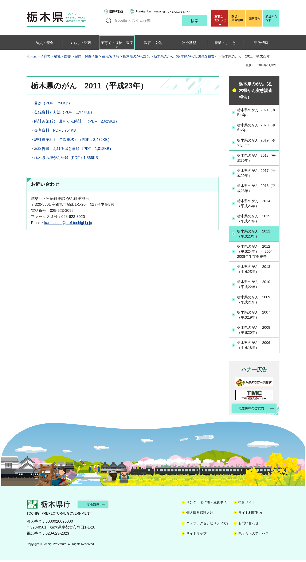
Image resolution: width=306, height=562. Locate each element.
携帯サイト (246, 504)
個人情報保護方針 (199, 514)
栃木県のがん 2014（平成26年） (255, 204)
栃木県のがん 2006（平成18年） (255, 346)
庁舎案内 (95, 506)
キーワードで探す (108, 20)
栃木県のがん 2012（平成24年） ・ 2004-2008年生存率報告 (257, 252)
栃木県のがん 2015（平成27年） (255, 219)
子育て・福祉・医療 (55, 56)
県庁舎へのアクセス (253, 535)
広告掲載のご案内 (250, 410)
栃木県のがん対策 (136, 56)
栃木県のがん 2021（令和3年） (254, 112)
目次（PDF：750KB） (53, 103)
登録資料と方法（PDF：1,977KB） (64, 112)
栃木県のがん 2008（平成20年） (255, 331)
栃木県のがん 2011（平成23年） (255, 234)
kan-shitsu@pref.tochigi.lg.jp (68, 223)
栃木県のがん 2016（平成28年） (254, 188)
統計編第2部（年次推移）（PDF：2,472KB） (72, 139)
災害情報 (237, 18)
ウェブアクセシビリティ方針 (208, 525)
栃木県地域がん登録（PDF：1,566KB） (68, 158)
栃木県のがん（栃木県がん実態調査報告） (186, 56)
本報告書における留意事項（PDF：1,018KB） (73, 149)
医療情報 (254, 18)
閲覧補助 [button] (116, 11)
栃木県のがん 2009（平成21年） (255, 300)
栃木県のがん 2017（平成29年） (254, 173)
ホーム (32, 56)
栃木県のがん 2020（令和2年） (254, 127)
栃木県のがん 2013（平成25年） (255, 270)
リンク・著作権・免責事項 (206, 504)
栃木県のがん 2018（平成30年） (254, 158)
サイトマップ (196, 535)
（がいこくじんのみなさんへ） (163, 11)
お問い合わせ (248, 525)
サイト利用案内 (250, 514)
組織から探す (271, 18)
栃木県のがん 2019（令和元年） (254, 143)
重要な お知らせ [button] (220, 18)
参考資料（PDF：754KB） (57, 130)
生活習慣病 (110, 56)
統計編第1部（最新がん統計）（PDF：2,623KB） (76, 121)
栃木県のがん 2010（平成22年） (255, 285)
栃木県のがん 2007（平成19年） (255, 315)
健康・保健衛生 (86, 56)
